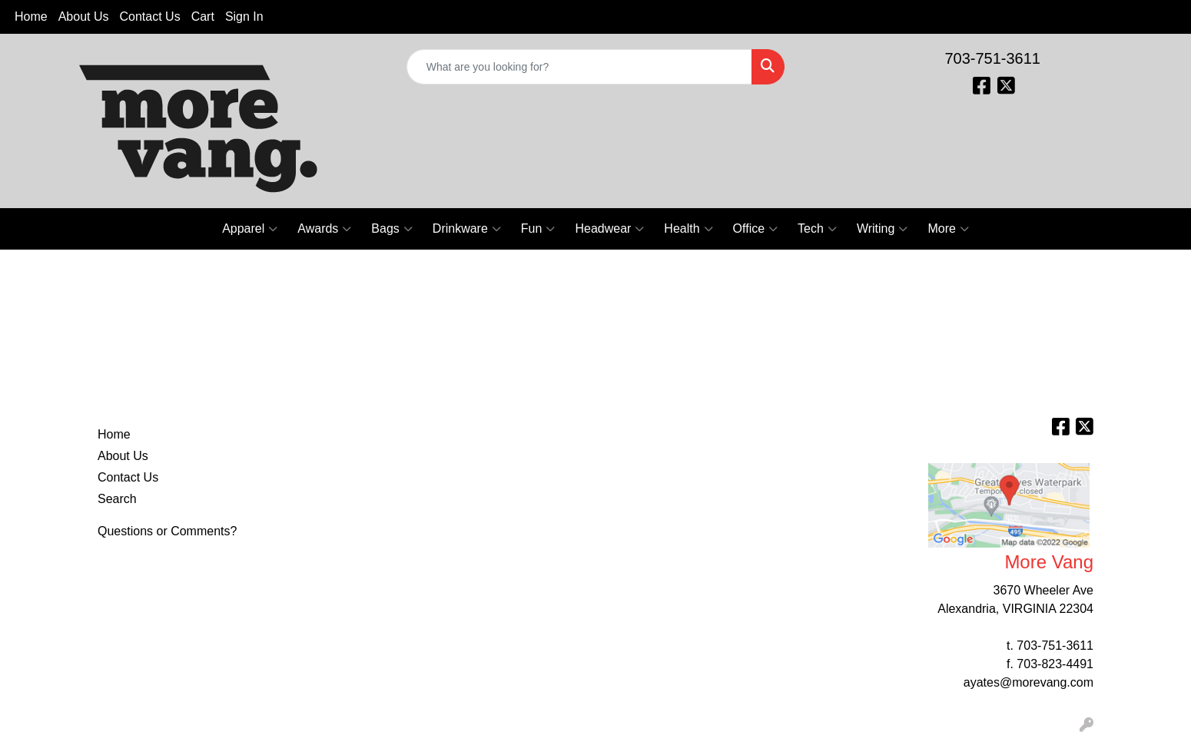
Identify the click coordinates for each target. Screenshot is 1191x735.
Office (755, 229)
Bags (391, 229)
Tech (817, 229)
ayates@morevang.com (1028, 682)
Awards (324, 229)
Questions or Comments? (167, 531)
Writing (882, 229)
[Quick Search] (579, 66)
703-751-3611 (992, 58)
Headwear (609, 229)
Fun (538, 229)
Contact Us (150, 16)
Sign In (244, 16)
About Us (83, 16)
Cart (202, 16)
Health (688, 229)
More (947, 229)
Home (31, 16)
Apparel (249, 229)
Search (117, 498)
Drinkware (467, 229)
